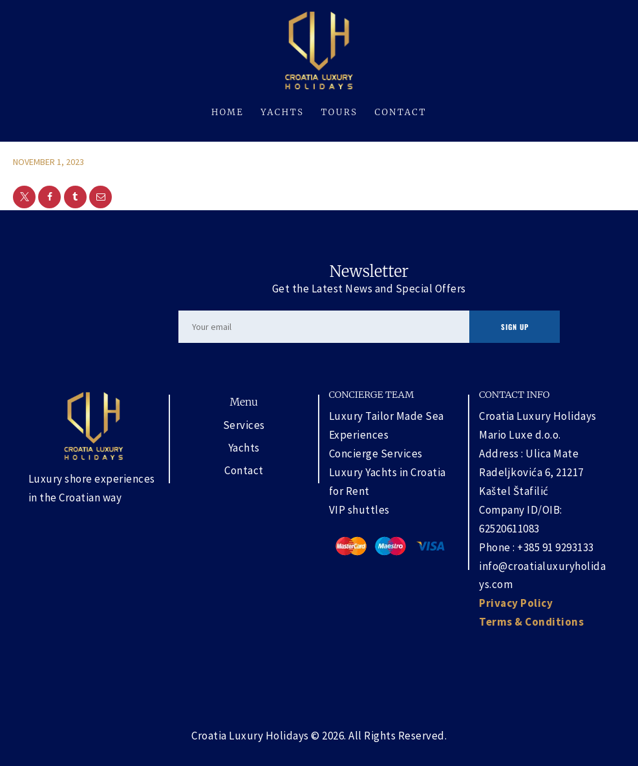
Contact (244, 470)
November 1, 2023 (48, 162)
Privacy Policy (516, 603)
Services (244, 425)
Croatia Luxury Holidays (250, 735)
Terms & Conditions (531, 622)
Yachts (244, 448)
